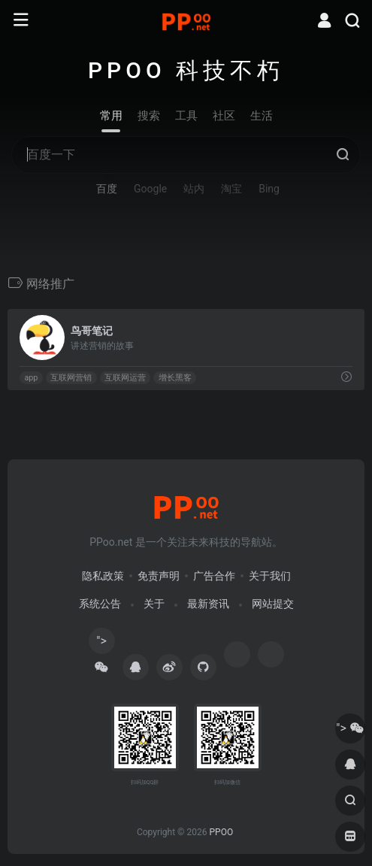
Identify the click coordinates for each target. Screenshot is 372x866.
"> (101, 644)
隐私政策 (103, 576)
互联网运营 (125, 378)
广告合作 (214, 576)
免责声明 (159, 576)
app (31, 378)
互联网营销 (71, 378)
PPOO (221, 832)
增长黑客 (175, 378)
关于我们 (270, 576)
